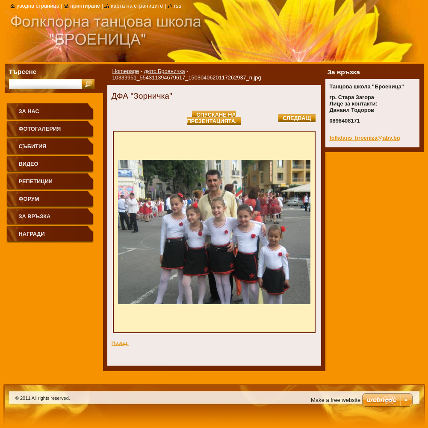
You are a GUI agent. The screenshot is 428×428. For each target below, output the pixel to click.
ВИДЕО (28, 164)
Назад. (120, 343)
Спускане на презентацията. (212, 117)
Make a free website (335, 400)
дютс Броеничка (164, 71)
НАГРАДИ (32, 234)
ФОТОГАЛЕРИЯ (40, 129)
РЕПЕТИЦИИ (36, 181)
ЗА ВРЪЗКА (35, 216)
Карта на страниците (137, 6)
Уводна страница (38, 6)
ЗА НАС (29, 111)
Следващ (297, 118)
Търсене (23, 71)
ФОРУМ (29, 199)
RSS (177, 6)
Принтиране (85, 6)
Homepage (125, 71)
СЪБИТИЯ (33, 146)
